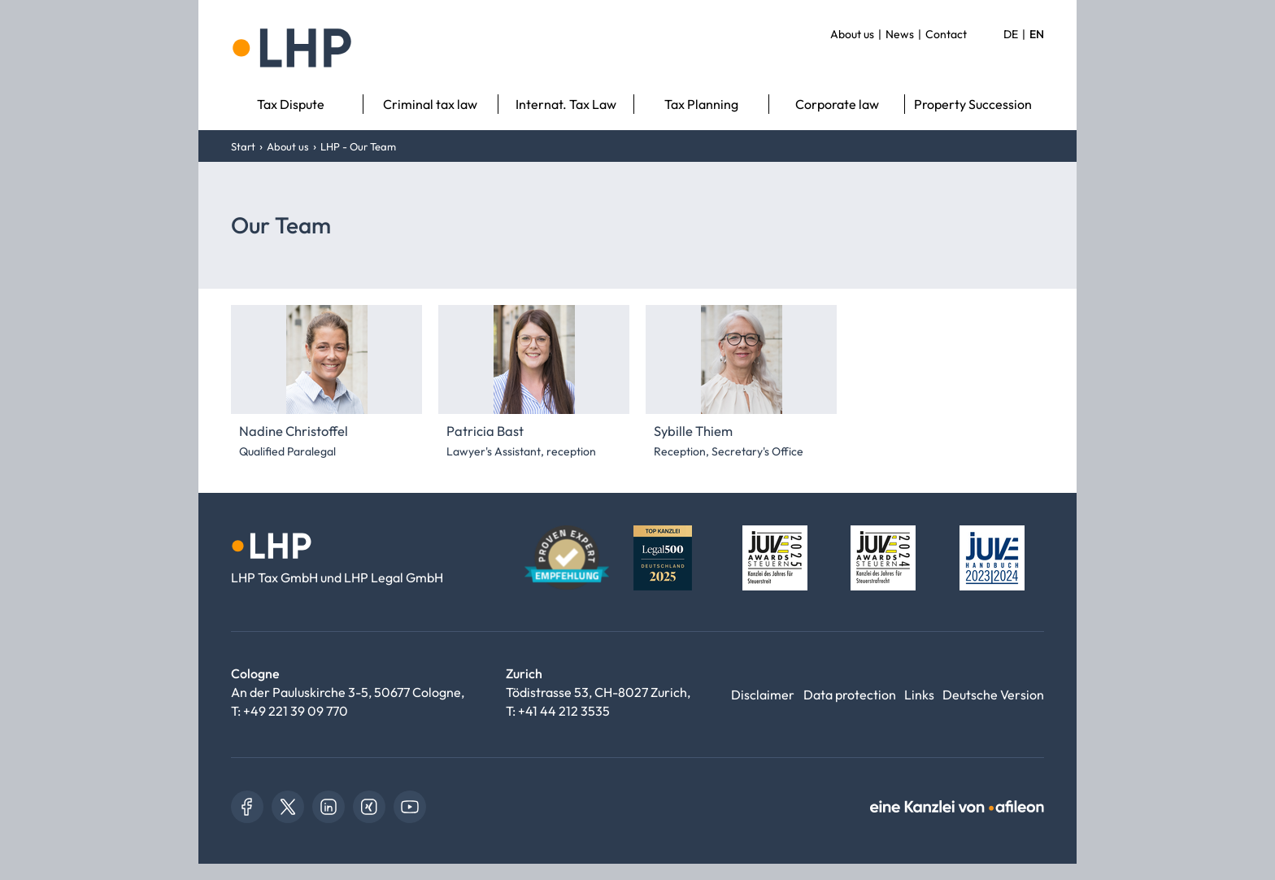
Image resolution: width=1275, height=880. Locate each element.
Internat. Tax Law (566, 104)
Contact (946, 34)
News (900, 34)
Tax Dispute (290, 104)
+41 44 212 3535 (564, 711)
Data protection (849, 694)
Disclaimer (762, 694)
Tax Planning (701, 104)
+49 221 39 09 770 (295, 711)
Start (243, 146)
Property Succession (973, 104)
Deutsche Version (993, 694)
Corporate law (837, 104)
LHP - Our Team (358, 146)
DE (1010, 34)
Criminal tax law (430, 104)
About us (852, 34)
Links (919, 694)
